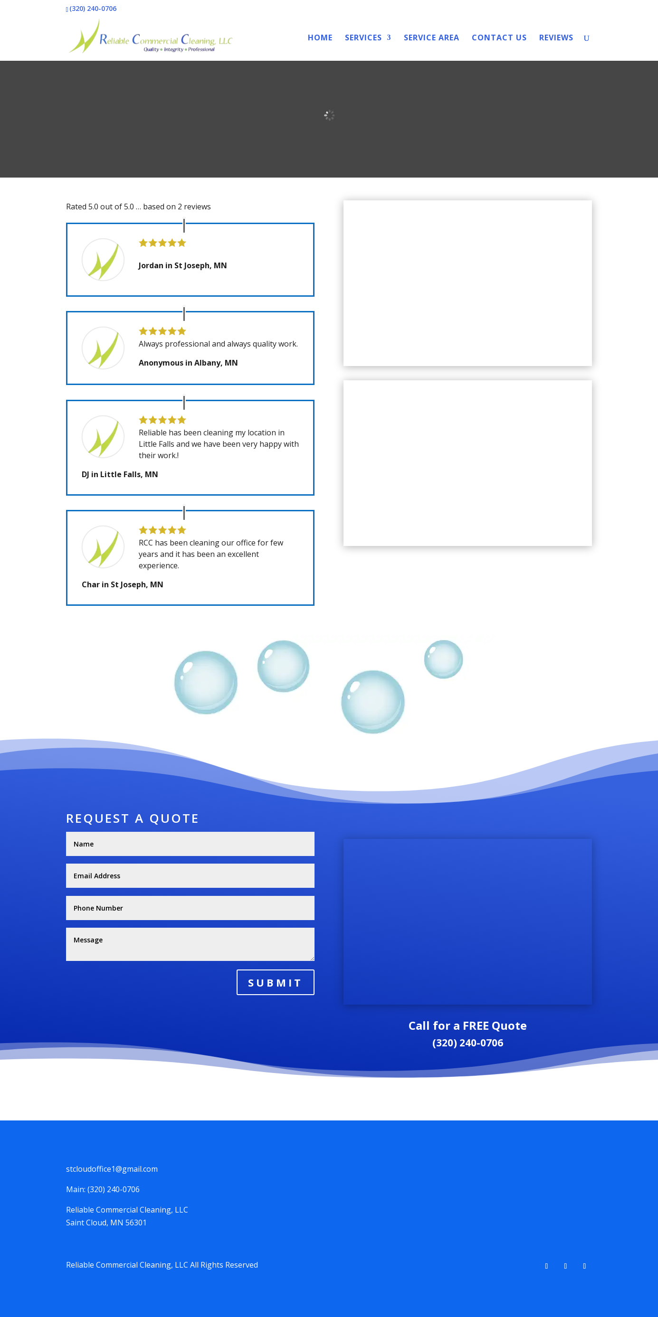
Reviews (556, 38)
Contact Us (499, 38)
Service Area (431, 38)
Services (363, 38)
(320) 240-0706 (467, 1042)
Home (320, 38)
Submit (275, 982)
